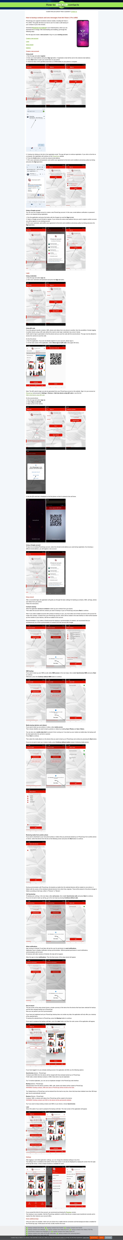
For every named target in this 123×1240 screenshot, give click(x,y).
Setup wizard (29, 44)
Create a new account (32, 38)
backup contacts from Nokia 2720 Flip (82, 1229)
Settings (28, 48)
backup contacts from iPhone (36, 1227)
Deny (101, 1237)
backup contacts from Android (55, 1227)
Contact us (74, 11)
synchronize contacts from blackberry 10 (39, 1231)
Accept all (94, 1237)
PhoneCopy (56, 156)
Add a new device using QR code (35, 395)
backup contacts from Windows (36, 1229)
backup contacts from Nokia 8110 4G (58, 1229)
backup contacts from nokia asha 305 (38, 1235)
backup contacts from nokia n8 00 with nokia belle (42, 1233)
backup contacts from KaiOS (74, 1227)
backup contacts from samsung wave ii (69, 1233)
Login (27, 41)
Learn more (86, 1237)
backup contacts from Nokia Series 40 (63, 1231)
